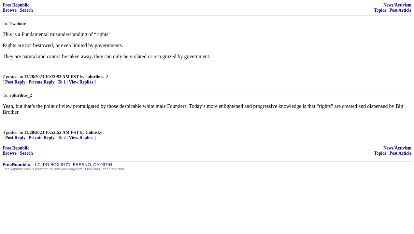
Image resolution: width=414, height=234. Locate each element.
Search (26, 10)
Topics (380, 10)
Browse (10, 10)
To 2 (62, 137)
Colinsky (94, 132)
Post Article (400, 10)
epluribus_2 (97, 76)
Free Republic (16, 5)
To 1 (62, 82)
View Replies (81, 82)
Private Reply (42, 82)
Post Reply (15, 82)
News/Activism (397, 5)
